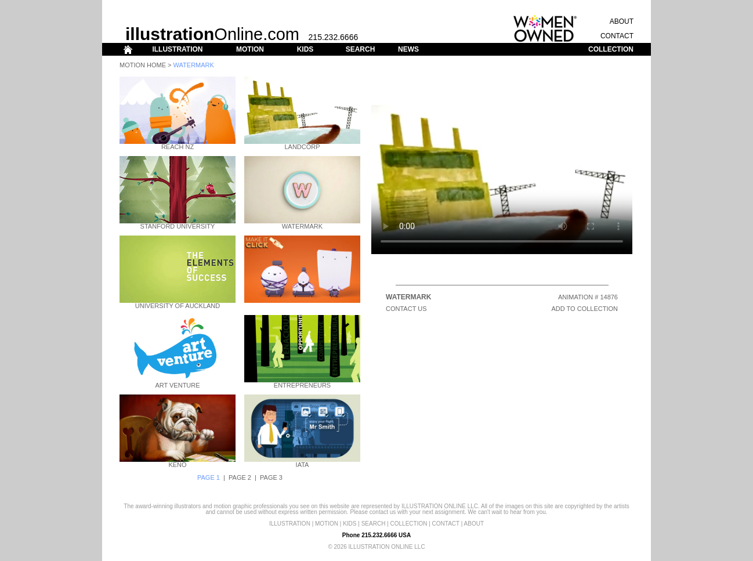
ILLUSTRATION (177, 49)
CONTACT (616, 36)
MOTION (250, 49)
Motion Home (143, 64)
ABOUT (621, 21)
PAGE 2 (240, 477)
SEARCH (360, 49)
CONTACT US (406, 308)
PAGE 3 (271, 477)
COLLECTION (610, 49)
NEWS (408, 49)
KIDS (305, 49)
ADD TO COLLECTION (584, 308)
